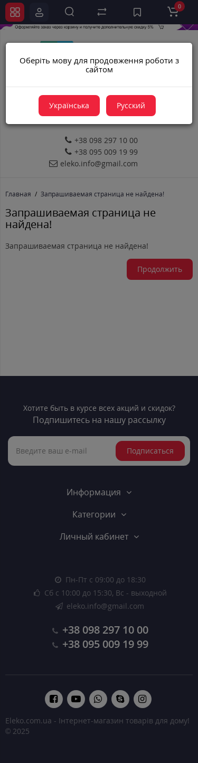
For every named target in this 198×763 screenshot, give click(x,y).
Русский (131, 105)
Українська (69, 105)
